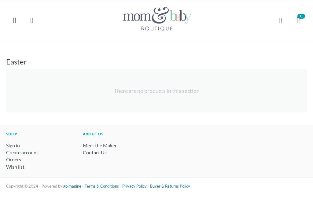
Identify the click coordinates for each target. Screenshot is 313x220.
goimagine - (74, 186)
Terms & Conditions (102, 186)
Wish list (15, 167)
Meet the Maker (100, 145)
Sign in (13, 145)
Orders (13, 159)
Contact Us (95, 152)
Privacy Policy (134, 186)
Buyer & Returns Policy (170, 186)
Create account (22, 152)
